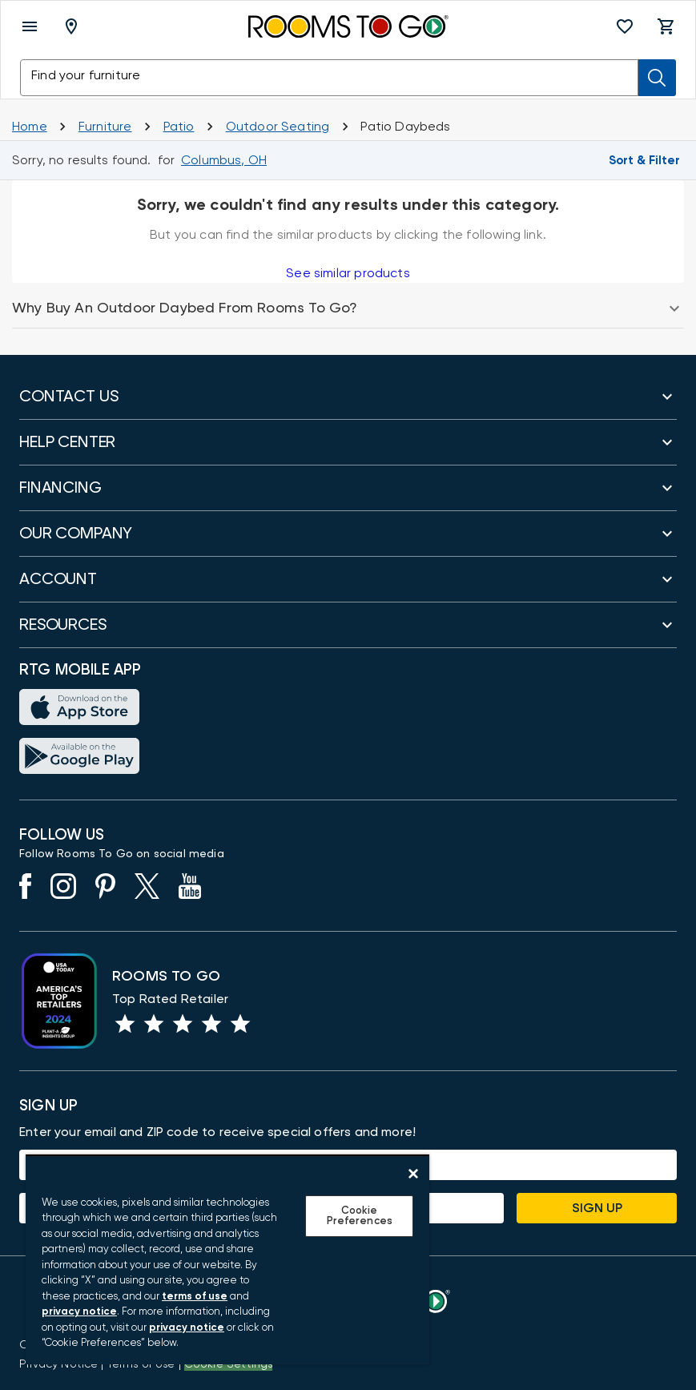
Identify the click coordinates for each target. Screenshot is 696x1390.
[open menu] (29, 26)
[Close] (413, 1173)
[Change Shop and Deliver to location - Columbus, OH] (224, 160)
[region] (227, 1259)
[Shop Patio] (179, 127)
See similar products (347, 273)
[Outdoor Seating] (278, 127)
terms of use (194, 1296)
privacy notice (79, 1312)
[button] (624, 26)
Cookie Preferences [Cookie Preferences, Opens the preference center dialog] (359, 1216)
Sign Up (597, 1208)
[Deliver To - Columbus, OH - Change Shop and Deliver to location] (74, 26)
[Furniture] (105, 127)
